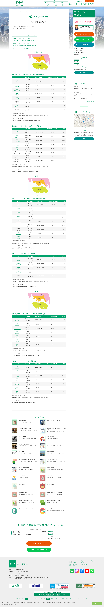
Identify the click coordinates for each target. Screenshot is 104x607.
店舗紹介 (84, 138)
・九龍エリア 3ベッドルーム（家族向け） (21, 43)
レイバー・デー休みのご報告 (80, 98)
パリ (44, 598)
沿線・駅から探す (73, 564)
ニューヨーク (31, 598)
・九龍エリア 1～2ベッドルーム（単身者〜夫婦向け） (24, 40)
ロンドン (41, 598)
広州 (74, 598)
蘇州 (68, 598)
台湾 (54, 598)
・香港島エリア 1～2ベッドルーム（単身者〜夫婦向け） (24, 36)
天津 (63, 598)
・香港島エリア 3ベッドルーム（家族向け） (22, 38)
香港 (52, 598)
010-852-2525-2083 (78, 50)
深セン (71, 598)
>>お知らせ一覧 (90, 101)
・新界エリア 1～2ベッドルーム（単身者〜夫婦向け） (24, 45)
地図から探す (72, 565)
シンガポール (85, 598)
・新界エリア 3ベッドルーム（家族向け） (21, 48)
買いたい (83, 562)
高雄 (57, 598)
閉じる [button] (96, 603)
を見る (92, 4)
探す (48, 3)
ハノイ (77, 598)
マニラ (81, 598)
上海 (66, 598)
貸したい (83, 561)
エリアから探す (72, 562)
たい (71, 4)
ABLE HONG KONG (22, 564)
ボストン (37, 598)
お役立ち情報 (84, 564)
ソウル (60, 598)
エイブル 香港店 (21, 563)
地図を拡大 (84, 127)
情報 (85, 4)
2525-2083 (76, 54)
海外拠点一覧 (20, 598)
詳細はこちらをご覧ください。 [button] (10, 604)
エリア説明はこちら (39, 71)
